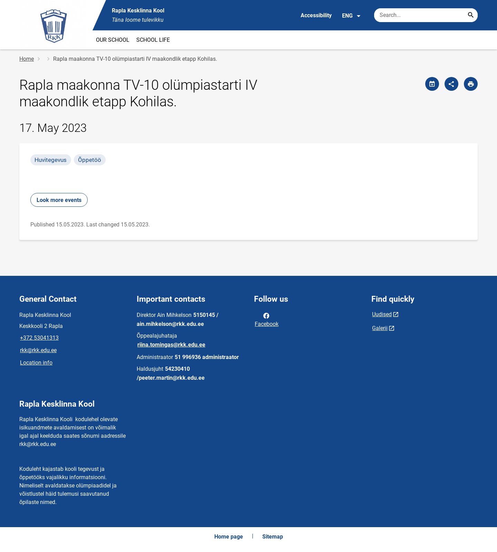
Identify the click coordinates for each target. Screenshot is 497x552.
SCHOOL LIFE (153, 40)
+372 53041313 (39, 338)
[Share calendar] (432, 84)
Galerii (380, 328)
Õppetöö (89, 159)
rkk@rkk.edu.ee (38, 350)
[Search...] (471, 15)
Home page (228, 536)
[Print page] (471, 84)
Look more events (59, 200)
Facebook (267, 319)
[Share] (451, 84)
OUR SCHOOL (112, 40)
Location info (36, 362)
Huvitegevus (51, 159)
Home (26, 59)
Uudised (382, 314)
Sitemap (272, 536)
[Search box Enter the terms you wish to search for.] (426, 15)
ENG (351, 16)
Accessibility (316, 15)
